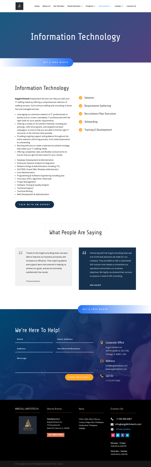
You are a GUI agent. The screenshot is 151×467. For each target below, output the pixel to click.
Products (89, 6)
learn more (90, 62)
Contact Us (131, 6)
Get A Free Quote (55, 62)
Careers (118, 6)
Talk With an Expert (34, 204)
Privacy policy (123, 429)
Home (37, 6)
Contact (119, 62)
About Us (46, 6)
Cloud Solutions (73, 6)
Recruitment (104, 6)
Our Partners (58, 6)
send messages (79, 377)
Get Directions (55, 435)
